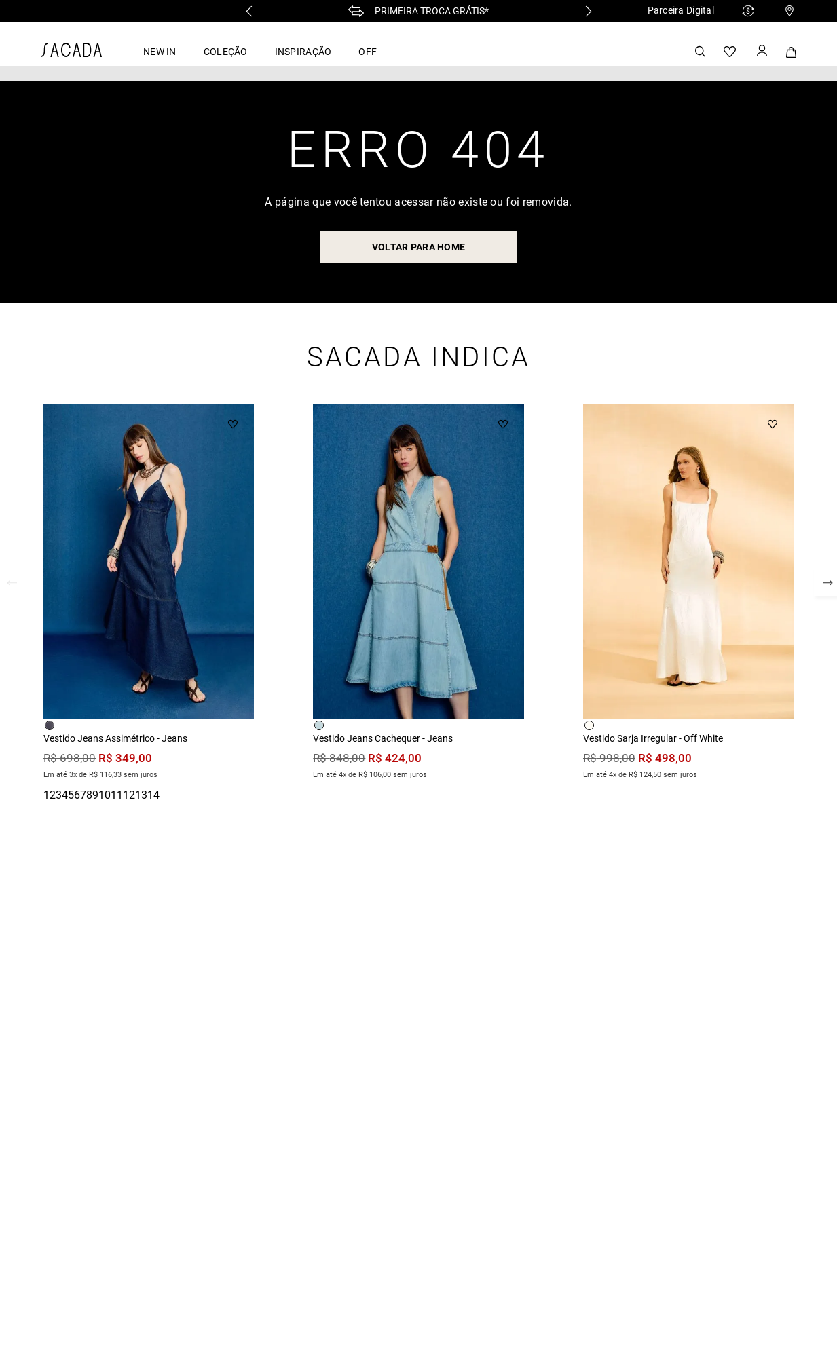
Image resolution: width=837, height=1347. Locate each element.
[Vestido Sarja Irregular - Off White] (688, 593)
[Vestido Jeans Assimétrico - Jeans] (148, 593)
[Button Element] (761, 51)
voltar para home (418, 247)
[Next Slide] (588, 11)
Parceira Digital (680, 10)
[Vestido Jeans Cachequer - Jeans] (418, 593)
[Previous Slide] (249, 11)
